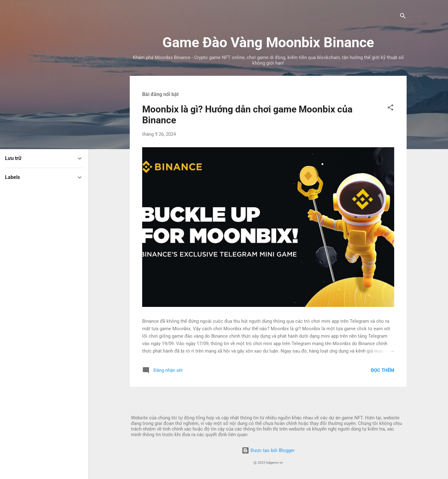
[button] (390, 108)
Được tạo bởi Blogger (268, 450)
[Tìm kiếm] (403, 16)
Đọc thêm (382, 370)
